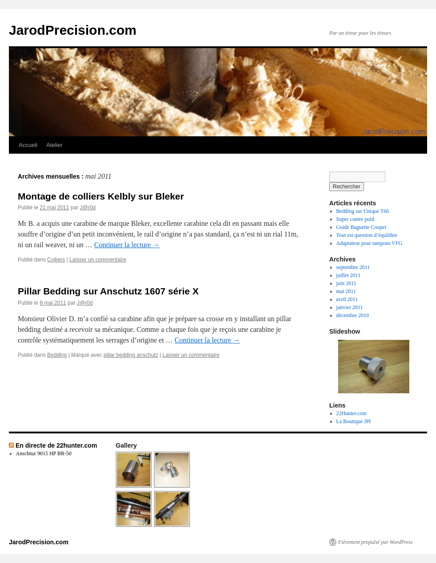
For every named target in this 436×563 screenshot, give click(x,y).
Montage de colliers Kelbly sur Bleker (101, 196)
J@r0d (88, 207)
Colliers (56, 260)
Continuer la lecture (127, 245)
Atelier (54, 145)
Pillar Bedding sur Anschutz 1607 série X (108, 291)
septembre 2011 (353, 267)
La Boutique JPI (353, 421)
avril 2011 (347, 299)
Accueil (28, 145)
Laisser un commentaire (97, 260)
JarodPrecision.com (73, 30)
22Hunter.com (351, 413)
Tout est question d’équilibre (366, 235)
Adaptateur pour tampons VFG (369, 243)
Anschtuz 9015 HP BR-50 (44, 453)
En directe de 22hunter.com (56, 445)
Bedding (57, 355)
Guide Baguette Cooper (361, 227)
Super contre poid (355, 219)
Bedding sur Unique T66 (362, 211)
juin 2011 (346, 283)
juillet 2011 (348, 275)
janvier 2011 (349, 307)
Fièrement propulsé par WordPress (375, 542)
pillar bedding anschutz (131, 355)
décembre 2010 (352, 315)
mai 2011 (346, 291)
